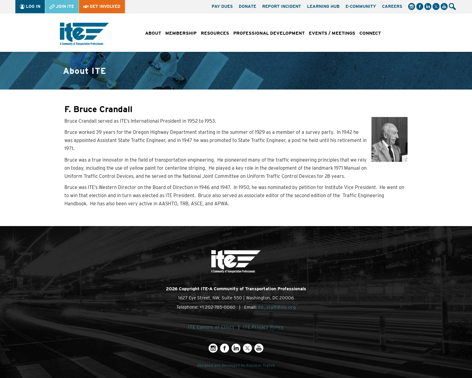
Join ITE (62, 6)
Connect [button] (370, 33)
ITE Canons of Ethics (211, 327)
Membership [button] (181, 33)
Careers (392, 6)
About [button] (153, 33)
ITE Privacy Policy (263, 327)
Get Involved (101, 6)
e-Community (361, 6)
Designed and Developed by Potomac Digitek (236, 365)
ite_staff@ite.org (277, 307)
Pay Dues (222, 6)
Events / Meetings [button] (332, 33)
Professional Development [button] (269, 33)
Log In (30, 6)
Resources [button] (215, 33)
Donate (247, 6)
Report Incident (281, 6)
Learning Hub (323, 6)
